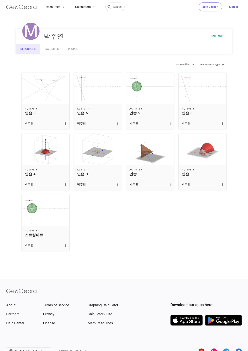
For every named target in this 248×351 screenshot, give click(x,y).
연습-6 (82, 113)
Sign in (233, 7)
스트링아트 (34, 235)
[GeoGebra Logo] (21, 7)
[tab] (56, 7)
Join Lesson (210, 7)
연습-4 (30, 174)
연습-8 (30, 113)
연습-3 (82, 174)
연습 (133, 174)
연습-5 (134, 113)
